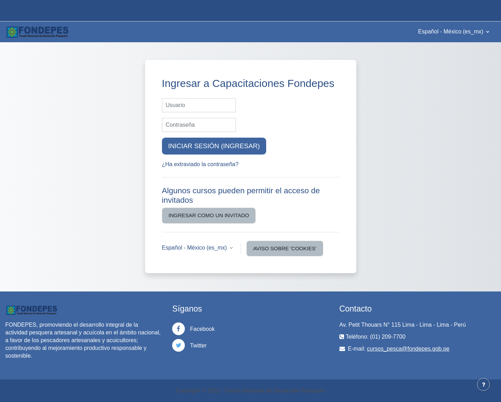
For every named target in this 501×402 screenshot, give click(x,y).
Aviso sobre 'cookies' (285, 248)
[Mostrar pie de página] (483, 384)
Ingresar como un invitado (209, 215)
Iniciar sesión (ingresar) (214, 146)
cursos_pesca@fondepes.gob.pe (408, 349)
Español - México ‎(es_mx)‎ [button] (195, 248)
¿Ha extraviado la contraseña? (200, 164)
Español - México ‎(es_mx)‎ (451, 31)
